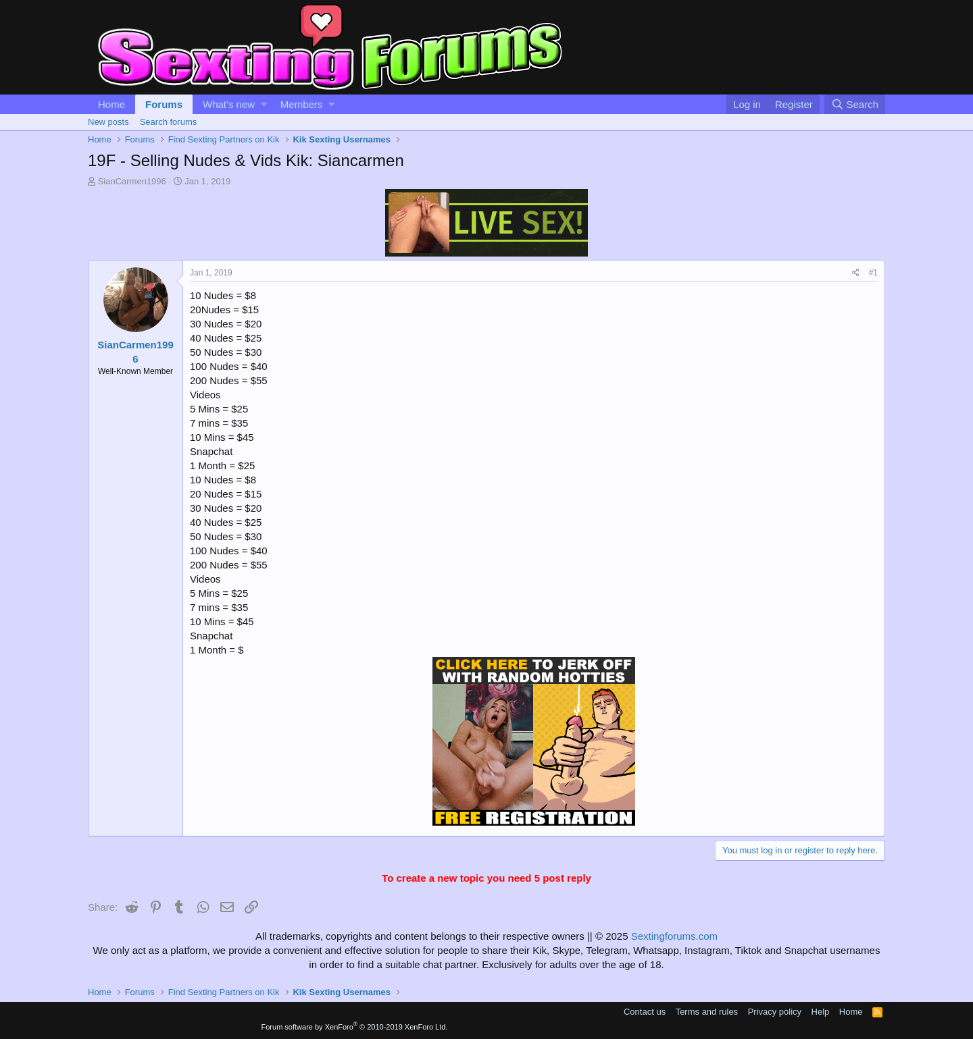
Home (111, 104)
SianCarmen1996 (132, 181)
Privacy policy (774, 1012)
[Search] (854, 104)
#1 (873, 272)
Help (821, 1012)
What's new (229, 104)
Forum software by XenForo (354, 1027)
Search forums (168, 122)
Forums (163, 104)
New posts (108, 122)
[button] (263, 104)
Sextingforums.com (674, 936)
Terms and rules (707, 1012)
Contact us (645, 1012)
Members (301, 104)
